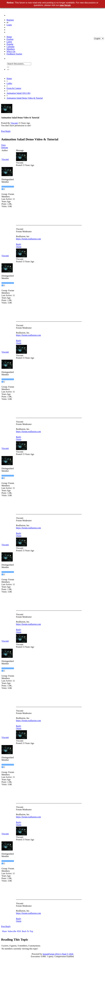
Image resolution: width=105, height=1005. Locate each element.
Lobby (9, 83)
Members (11, 49)
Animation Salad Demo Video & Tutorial (25, 98)
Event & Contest (14, 88)
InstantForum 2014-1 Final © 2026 (58, 954)
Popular (10, 44)
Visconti (14, 123)
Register (10, 20)
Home (9, 37)
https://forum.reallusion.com (28, 239)
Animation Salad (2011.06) (18, 93)
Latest (9, 41)
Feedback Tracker (14, 54)
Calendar (10, 46)
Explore (10, 39)
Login (9, 25)
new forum (65, 5)
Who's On (11, 51)
